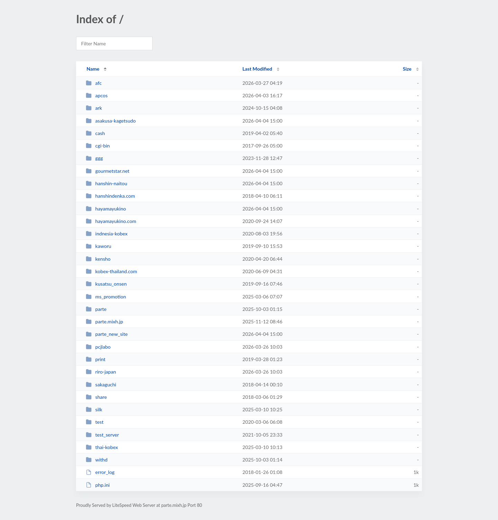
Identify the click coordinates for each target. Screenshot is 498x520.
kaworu (98, 246)
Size (407, 69)
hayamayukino (106, 209)
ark (94, 108)
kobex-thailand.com (111, 271)
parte (96, 309)
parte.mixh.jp (104, 321)
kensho (98, 259)
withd (97, 460)
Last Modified (257, 69)
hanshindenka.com (110, 196)
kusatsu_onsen (106, 284)
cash (95, 133)
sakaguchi (101, 384)
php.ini (98, 485)
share (96, 397)
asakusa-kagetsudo (111, 121)
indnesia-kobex (107, 233)
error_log (100, 472)
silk (94, 409)
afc (94, 83)
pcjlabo (98, 347)
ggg (94, 158)
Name (92, 69)
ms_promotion (106, 296)
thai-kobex (102, 447)
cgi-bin (98, 146)
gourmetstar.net (107, 171)
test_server (102, 435)
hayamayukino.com (111, 221)
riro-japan (101, 372)
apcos (97, 95)
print (95, 359)
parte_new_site (107, 334)
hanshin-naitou (106, 183)
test (94, 422)
